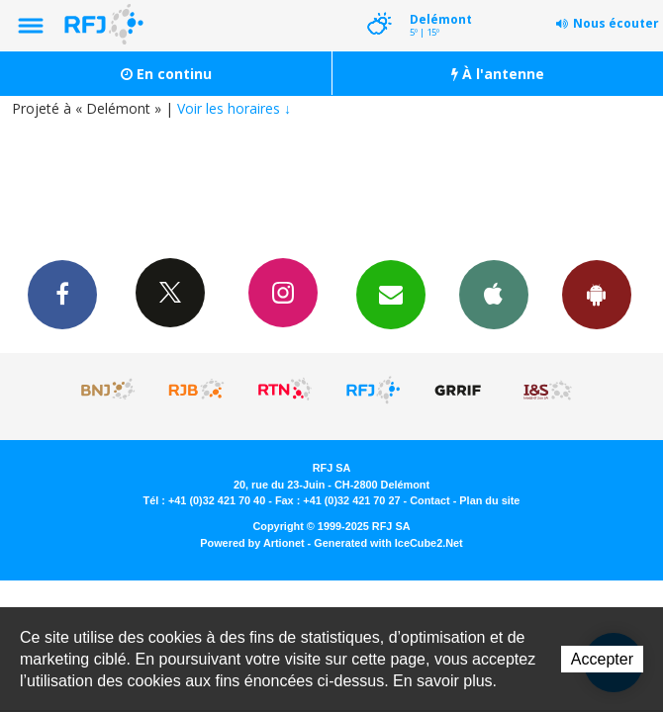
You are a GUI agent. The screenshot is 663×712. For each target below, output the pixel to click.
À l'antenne (497, 73)
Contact (429, 500)
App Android (596, 293)
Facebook (62, 293)
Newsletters (391, 293)
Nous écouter (616, 23)
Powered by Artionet (252, 543)
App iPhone (493, 293)
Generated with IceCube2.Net (388, 543)
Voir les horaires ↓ (234, 108)
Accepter (602, 659)
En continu (166, 73)
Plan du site (489, 500)
